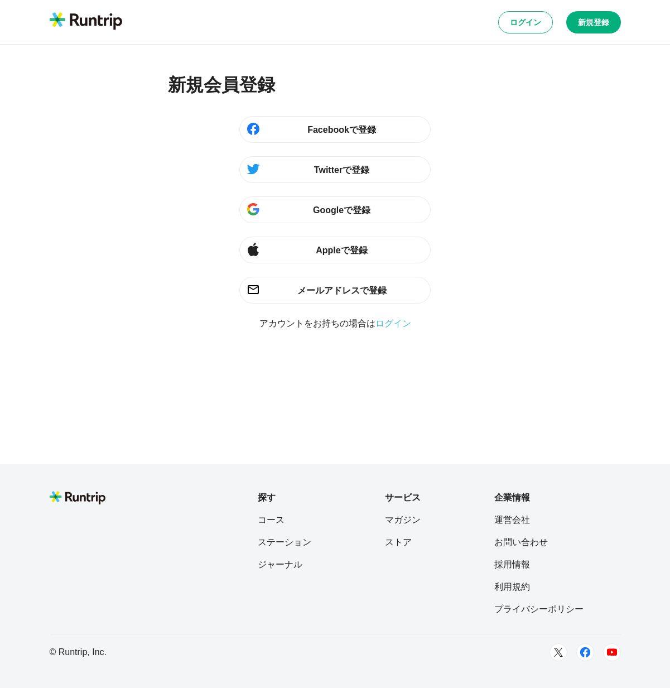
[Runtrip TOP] (86, 21)
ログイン (525, 22)
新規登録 (593, 22)
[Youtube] (612, 652)
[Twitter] (558, 652)
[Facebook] (585, 652)
